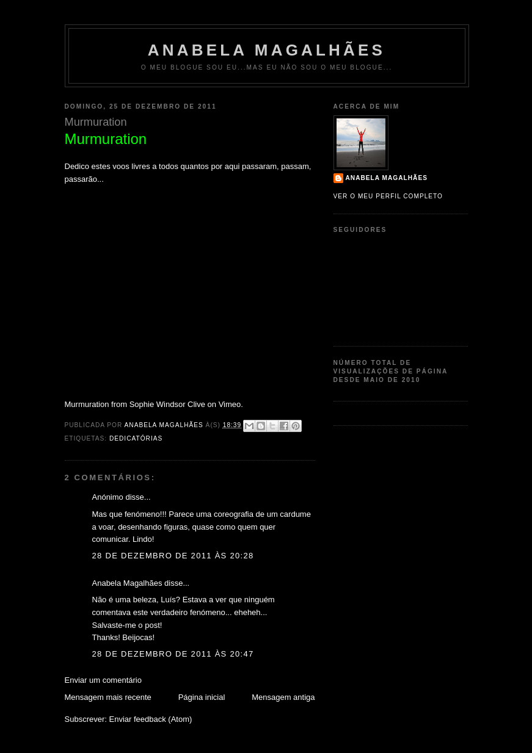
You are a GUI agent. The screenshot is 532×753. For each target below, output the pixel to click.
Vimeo (230, 404)
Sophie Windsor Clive (167, 404)
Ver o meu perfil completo (388, 196)
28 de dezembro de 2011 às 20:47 (173, 653)
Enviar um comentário (103, 680)
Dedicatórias (135, 438)
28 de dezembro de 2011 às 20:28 (173, 555)
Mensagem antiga (283, 697)
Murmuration (87, 404)
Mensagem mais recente (108, 697)
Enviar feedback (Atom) (150, 719)
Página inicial (201, 697)
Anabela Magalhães (266, 50)
